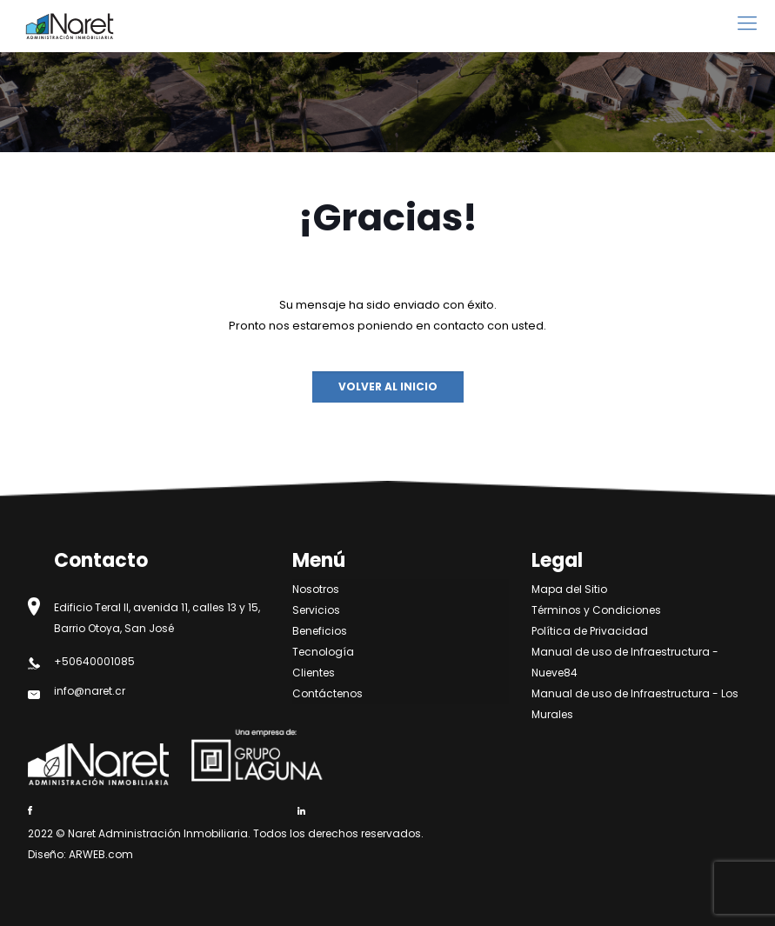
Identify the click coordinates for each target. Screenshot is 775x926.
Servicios (316, 610)
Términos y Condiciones (596, 610)
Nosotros (315, 589)
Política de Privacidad (589, 630)
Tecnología (323, 651)
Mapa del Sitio (569, 589)
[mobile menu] (747, 23)
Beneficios (319, 630)
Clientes (313, 672)
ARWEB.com (101, 854)
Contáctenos (327, 693)
